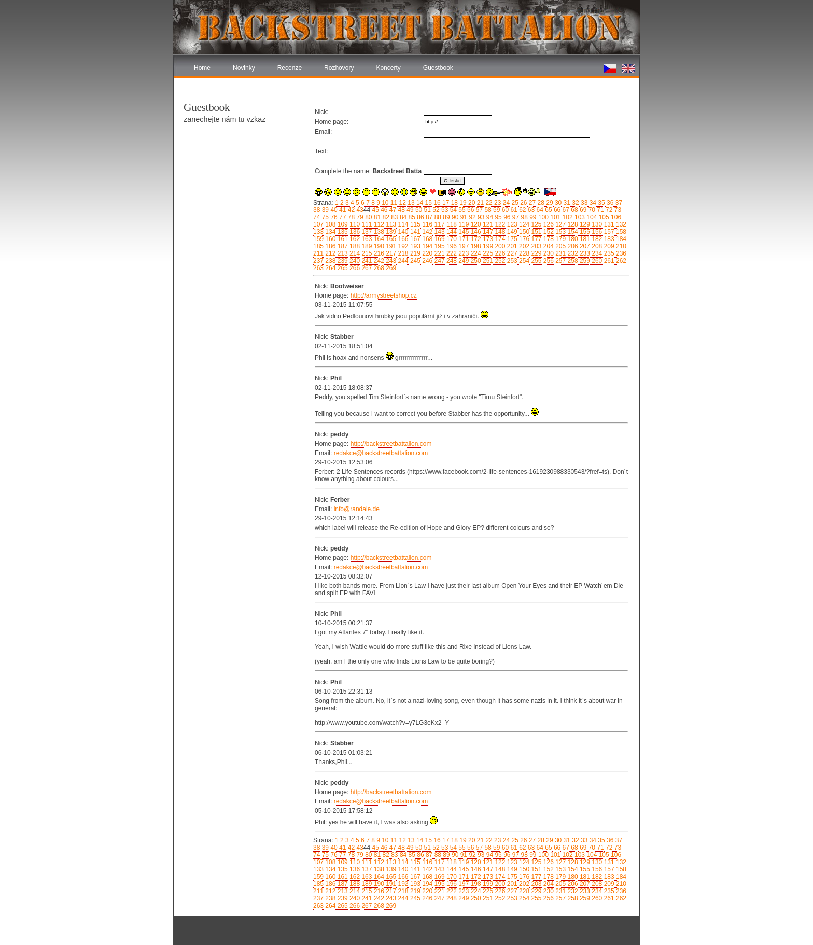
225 (487, 253)
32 (574, 202)
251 (487, 260)
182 (596, 239)
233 (584, 253)
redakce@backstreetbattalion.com (381, 453)
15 (427, 202)
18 (453, 202)
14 (419, 202)
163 (366, 239)
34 (591, 202)
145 (463, 231)
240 (354, 260)
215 (366, 253)
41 (342, 210)
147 (487, 231)
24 (505, 202)
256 (548, 260)
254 (523, 260)
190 (378, 246)
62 (521, 210)
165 (390, 239)
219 (414, 253)
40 (333, 210)
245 (414, 260)
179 (560, 239)
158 (620, 231)
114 (402, 224)
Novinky (244, 68)
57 (478, 210)
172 (475, 239)
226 (499, 253)
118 (451, 224)
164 (378, 239)
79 (359, 217)
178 (548, 239)
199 (487, 246)
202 (523, 246)
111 (366, 224)
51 (426, 210)
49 (409, 210)
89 (445, 217)
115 (414, 224)
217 (390, 253)
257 (560, 260)
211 (318, 253)
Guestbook (438, 68)
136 (354, 231)
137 (366, 231)
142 (426, 231)
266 (354, 268)
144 (451, 231)
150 (523, 231)
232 (572, 253)
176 (523, 239)
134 (329, 231)
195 (438, 246)
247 (438, 260)
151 (535, 231)
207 (584, 246)
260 (596, 260)
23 (497, 202)
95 (497, 217)
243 (390, 260)
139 (390, 231)
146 (475, 231)
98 (523, 217)
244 (402, 260)
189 (366, 246)
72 (608, 210)
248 (451, 260)
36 (609, 202)
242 (378, 260)
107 (318, 224)
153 (560, 231)
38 (316, 210)
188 (354, 246)
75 (324, 217)
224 (475, 253)
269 (390, 268)
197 (463, 246)
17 (445, 202)
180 (572, 239)
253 (511, 260)
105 (603, 217)
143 (438, 231)
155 (584, 231)
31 (566, 202)
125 (535, 224)
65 (547, 210)
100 (543, 217)
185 (318, 246)
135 (341, 231)
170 (451, 239)
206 (572, 246)
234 (596, 253)
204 (548, 246)
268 (378, 268)
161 (341, 239)
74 (316, 217)
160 (329, 239)
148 (499, 231)
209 (608, 246)
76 (333, 217)
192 (402, 246)
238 (329, 260)
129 (584, 224)
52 (435, 210)
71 (599, 210)
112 (378, 224)
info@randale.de (357, 509)
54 (452, 210)
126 (548, 224)
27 (531, 202)
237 (318, 260)
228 (523, 253)
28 (540, 202)
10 (384, 202)
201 (511, 246)
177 (535, 239)
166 (402, 239)
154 (572, 231)
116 (426, 224)
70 (590, 210)
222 (451, 253)
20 (471, 202)
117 (438, 224)
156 (596, 231)
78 (350, 217)
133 (318, 231)
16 (436, 202)
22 (488, 202)
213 (341, 253)
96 (506, 217)
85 (410, 217)
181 (584, 239)
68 (573, 210)
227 (511, 253)
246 (426, 260)
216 (378, 253)
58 (487, 210)
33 (583, 202)
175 (511, 239)
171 (463, 239)
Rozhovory (339, 68)
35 (600, 202)
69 (582, 210)
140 (402, 231)
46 (383, 210)
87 (428, 217)
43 (359, 210)
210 (620, 246)
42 (350, 210)
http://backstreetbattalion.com (391, 443)
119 (463, 224)
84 (402, 217)
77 (342, 217)
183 (608, 239)
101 (554, 217)
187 (341, 246)
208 (596, 246)
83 (393, 217)
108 (329, 224)
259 (584, 260)
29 (548, 202)
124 (523, 224)
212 (329, 253)
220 (426, 253)
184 (620, 239)
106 (615, 217)
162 (354, 239)
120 (475, 224)
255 (535, 260)
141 (414, 231)
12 (401, 202)
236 (620, 253)
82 (385, 217)
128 (572, 224)
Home (202, 68)
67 (564, 210)
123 (511, 224)
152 (548, 231)
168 (426, 239)
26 (522, 202)
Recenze (289, 68)
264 (329, 268)
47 (392, 210)
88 (436, 217)
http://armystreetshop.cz (384, 295)
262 (620, 260)
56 (470, 210)
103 (579, 217)
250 (475, 260)
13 (410, 202)
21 (479, 202)
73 (616, 210)
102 (566, 217)
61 (513, 210)
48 (400, 210)
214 (354, 253)
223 (463, 253)
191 (390, 246)
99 (532, 217)
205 (560, 246)
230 (548, 253)
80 (367, 217)
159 (318, 239)
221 (438, 253)
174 (499, 239)
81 (376, 217)
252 (499, 260)
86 (419, 217)
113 (390, 224)
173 (487, 239)
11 (393, 202)
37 (617, 202)
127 (560, 224)
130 (596, 224)
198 (475, 246)
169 (438, 239)
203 (535, 246)
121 (487, 224)
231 (560, 253)
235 (608, 253)
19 (462, 202)
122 (499, 224)
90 (454, 217)
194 (426, 246)
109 (341, 224)
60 (504, 210)
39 (324, 210)
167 (414, 239)
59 (496, 210)
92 (471, 217)
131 (608, 224)
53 (444, 210)
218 (402, 253)
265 (341, 268)
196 (451, 246)
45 (374, 210)
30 (557, 202)
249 (463, 260)
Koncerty (388, 68)
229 (535, 253)
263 (318, 268)
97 (514, 217)
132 (620, 224)
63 (530, 210)
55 (461, 210)
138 (378, 231)
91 (462, 217)
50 (418, 210)
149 (511, 231)
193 (414, 246)
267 (366, 268)
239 (341, 260)
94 (488, 217)
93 (480, 217)
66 (556, 210)
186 (329, 246)
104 (591, 217)
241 (366, 260)
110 (354, 224)
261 (608, 260)
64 (539, 210)
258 (572, 260)
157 (608, 231)
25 (514, 202)
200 (499, 246)
